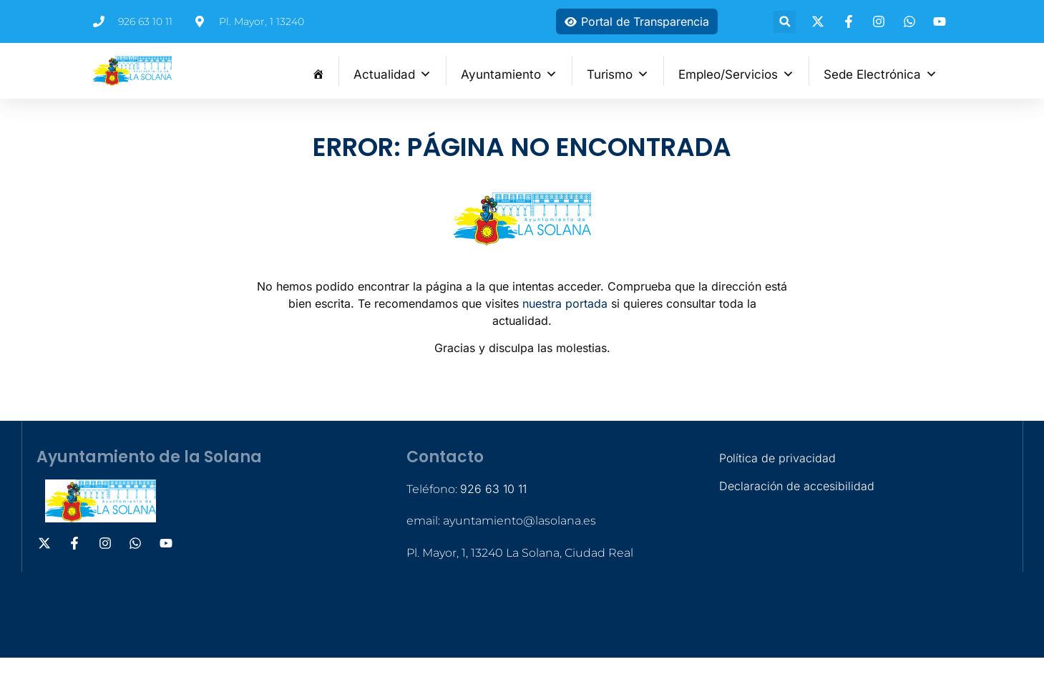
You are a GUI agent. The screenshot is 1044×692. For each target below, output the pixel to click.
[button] (785, 22)
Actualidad (392, 72)
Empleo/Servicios (736, 72)
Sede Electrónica (880, 72)
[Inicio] (318, 71)
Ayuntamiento (509, 72)
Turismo (618, 72)
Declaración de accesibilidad (796, 486)
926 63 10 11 (493, 489)
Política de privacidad (777, 458)
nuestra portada (565, 303)
